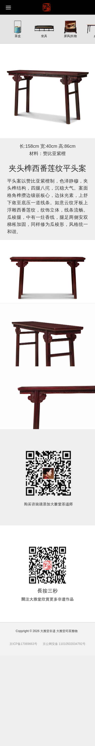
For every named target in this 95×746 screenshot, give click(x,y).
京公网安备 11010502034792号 (63, 644)
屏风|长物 (70, 36)
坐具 (44, 36)
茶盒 (18, 36)
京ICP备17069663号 (23, 644)
